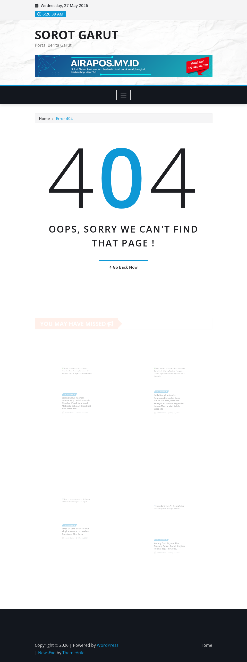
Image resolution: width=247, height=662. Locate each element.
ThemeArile (73, 653)
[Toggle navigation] (123, 95)
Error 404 (64, 119)
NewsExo (47, 653)
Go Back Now (123, 267)
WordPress (107, 645)
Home (44, 119)
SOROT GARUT (76, 35)
